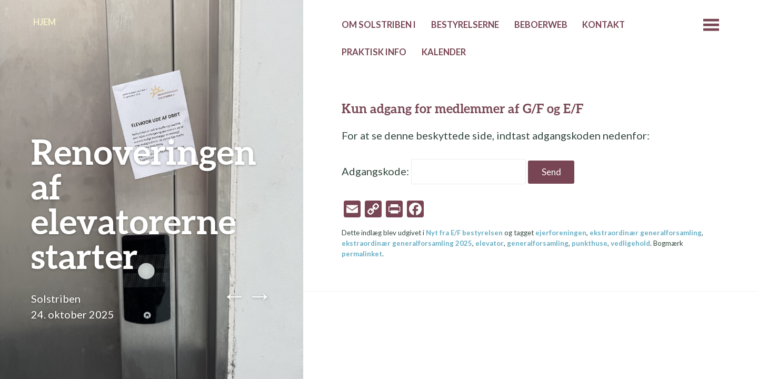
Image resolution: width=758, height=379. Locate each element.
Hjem (44, 22)
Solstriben (56, 298)
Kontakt (603, 24)
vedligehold (630, 243)
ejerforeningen (560, 232)
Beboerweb (540, 24)
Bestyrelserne (465, 24)
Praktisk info (374, 52)
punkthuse (589, 243)
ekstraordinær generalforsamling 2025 (407, 243)
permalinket (362, 254)
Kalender (444, 52)
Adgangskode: (434, 171)
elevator (489, 243)
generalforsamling (537, 243)
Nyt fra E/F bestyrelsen (464, 232)
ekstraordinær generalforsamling (646, 232)
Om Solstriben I (379, 24)
